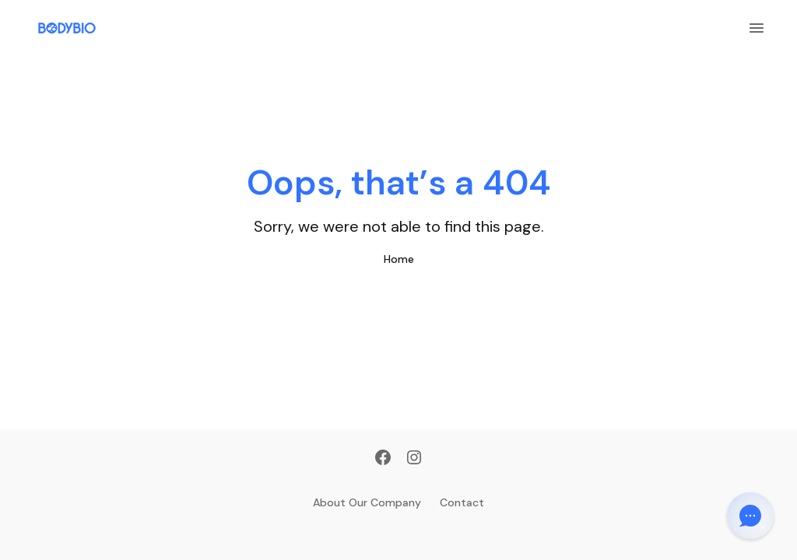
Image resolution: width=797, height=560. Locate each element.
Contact (462, 502)
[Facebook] (383, 459)
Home (399, 259)
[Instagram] (414, 459)
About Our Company (367, 502)
